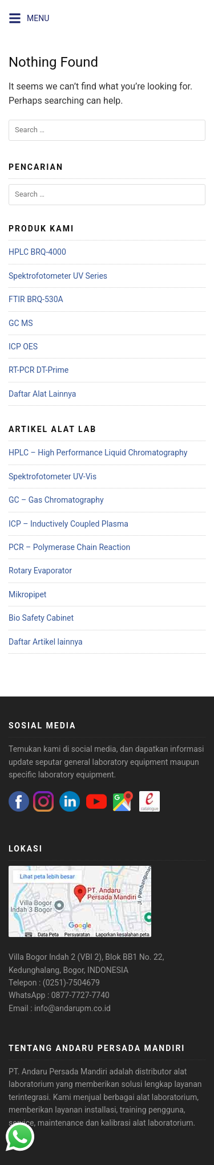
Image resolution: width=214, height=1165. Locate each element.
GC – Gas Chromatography (56, 499)
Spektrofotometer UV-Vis (52, 476)
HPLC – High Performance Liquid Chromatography (98, 452)
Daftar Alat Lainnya (42, 393)
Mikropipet (27, 594)
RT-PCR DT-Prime (38, 369)
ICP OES (23, 346)
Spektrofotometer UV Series (58, 275)
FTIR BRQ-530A (36, 299)
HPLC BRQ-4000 (37, 251)
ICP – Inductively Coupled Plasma (68, 523)
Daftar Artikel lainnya (46, 641)
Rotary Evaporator (40, 570)
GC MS (21, 323)
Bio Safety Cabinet (41, 617)
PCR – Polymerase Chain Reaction (69, 547)
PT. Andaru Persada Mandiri (58, 1071)
